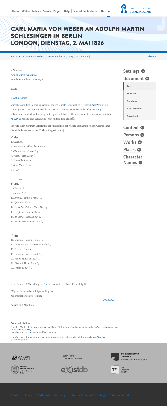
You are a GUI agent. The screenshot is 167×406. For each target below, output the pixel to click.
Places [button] (129, 149)
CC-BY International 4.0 (52, 395)
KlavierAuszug (94, 109)
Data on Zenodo (120, 395)
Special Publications (85, 11)
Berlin (14, 88)
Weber (26, 11)
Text (129, 86)
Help (67, 11)
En (108, 11)
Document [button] (133, 78)
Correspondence (56, 56)
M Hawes (16, 118)
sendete (62, 105)
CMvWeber (108, 300)
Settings (131, 71)
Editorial (131, 93)
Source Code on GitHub (88, 395)
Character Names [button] (132, 159)
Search (47, 11)
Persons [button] (131, 134)
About (29, 395)
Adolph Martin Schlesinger (24, 75)
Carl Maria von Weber (32, 56)
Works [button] (129, 142)
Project (57, 11)
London (14, 305)
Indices (36, 11)
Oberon (34, 105)
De (102, 11)
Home (15, 11)
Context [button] (131, 127)
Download (132, 116)
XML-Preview (134, 108)
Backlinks (132, 101)
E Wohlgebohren (19, 98)
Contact (16, 395)
